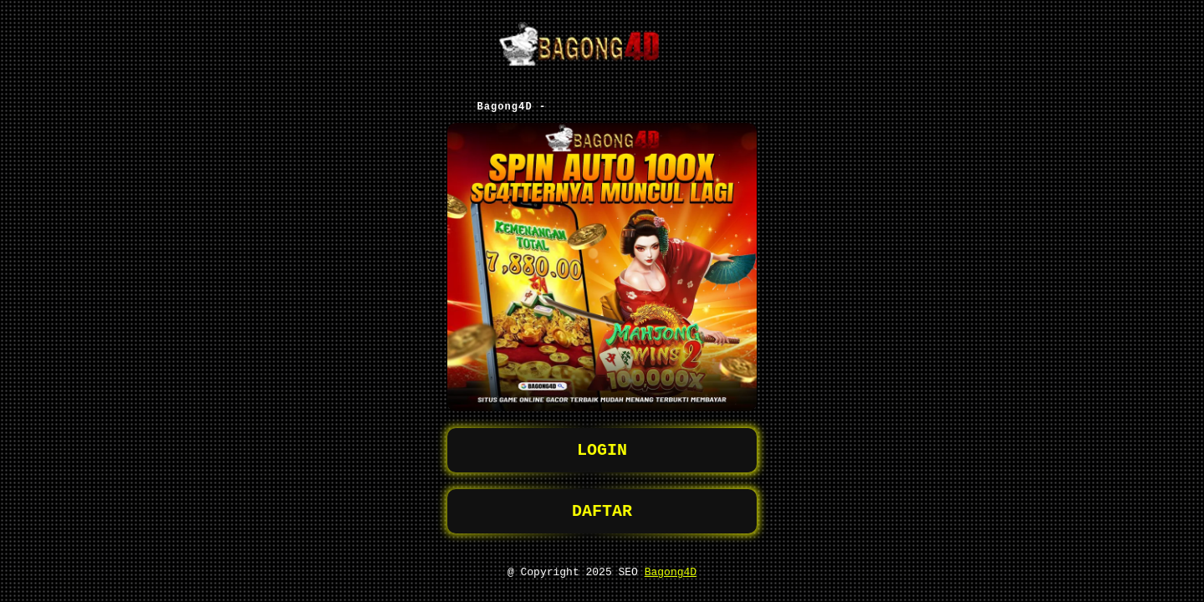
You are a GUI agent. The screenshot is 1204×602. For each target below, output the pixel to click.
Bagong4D (670, 571)
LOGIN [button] (602, 442)
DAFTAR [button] (602, 507)
